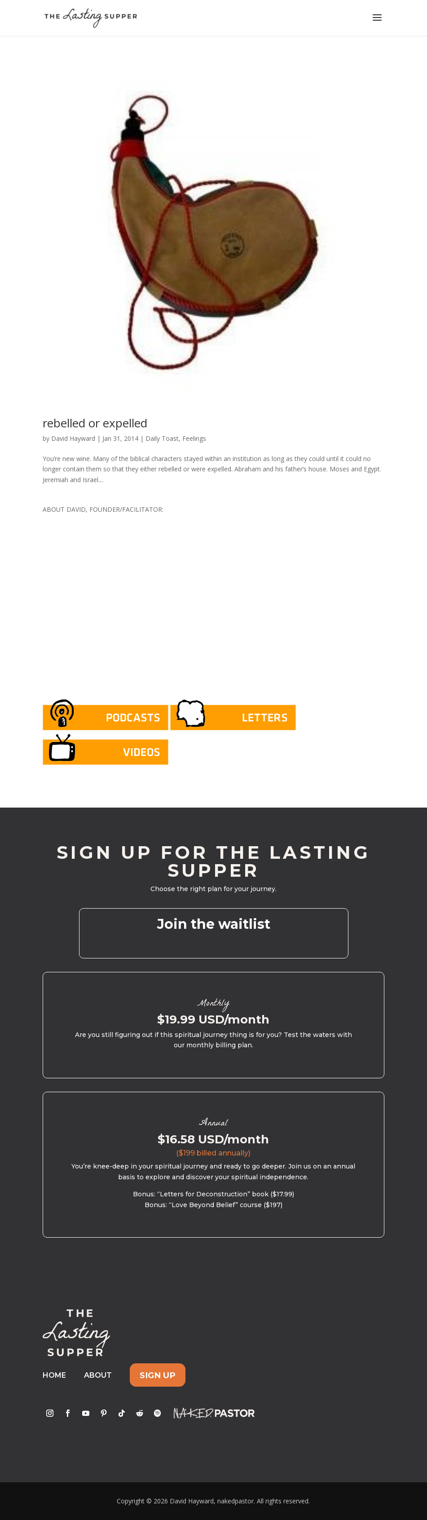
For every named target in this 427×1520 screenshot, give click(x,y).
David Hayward (73, 438)
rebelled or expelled (95, 423)
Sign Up (158, 1375)
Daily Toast (162, 438)
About (98, 1375)
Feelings (194, 438)
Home (54, 1375)
